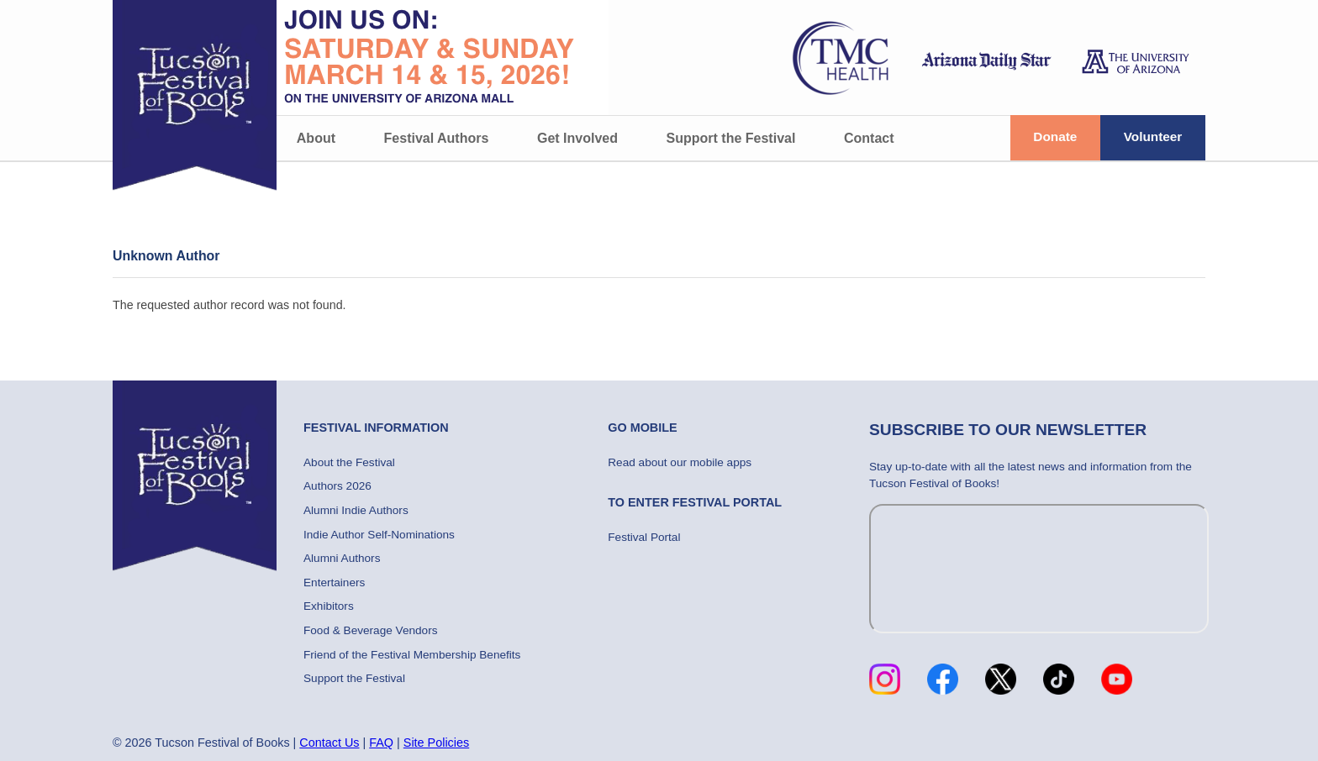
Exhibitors (328, 606)
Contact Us (329, 742)
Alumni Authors (341, 558)
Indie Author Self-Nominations (379, 534)
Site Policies (436, 742)
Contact (869, 138)
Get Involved (577, 138)
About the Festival (349, 462)
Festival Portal (644, 537)
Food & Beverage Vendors (370, 630)
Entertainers (334, 582)
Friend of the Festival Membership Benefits (411, 654)
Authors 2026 (337, 486)
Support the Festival (731, 138)
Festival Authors (436, 138)
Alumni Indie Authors (356, 510)
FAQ (381, 742)
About (316, 138)
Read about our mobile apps (679, 462)
